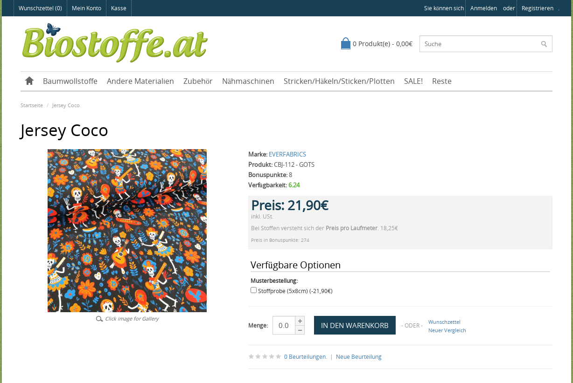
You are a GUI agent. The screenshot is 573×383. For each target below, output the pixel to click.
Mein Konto (86, 8)
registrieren (537, 8)
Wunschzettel (444, 321)
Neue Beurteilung (359, 357)
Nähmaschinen (248, 81)
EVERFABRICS (287, 154)
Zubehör (198, 81)
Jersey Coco (66, 105)
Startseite (32, 105)
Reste (442, 81)
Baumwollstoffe (70, 81)
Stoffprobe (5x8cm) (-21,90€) (295, 291)
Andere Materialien (140, 81)
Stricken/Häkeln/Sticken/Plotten (339, 81)
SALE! (413, 81)
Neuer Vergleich (447, 330)
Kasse (118, 8)
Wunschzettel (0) (40, 8)
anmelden (483, 8)
